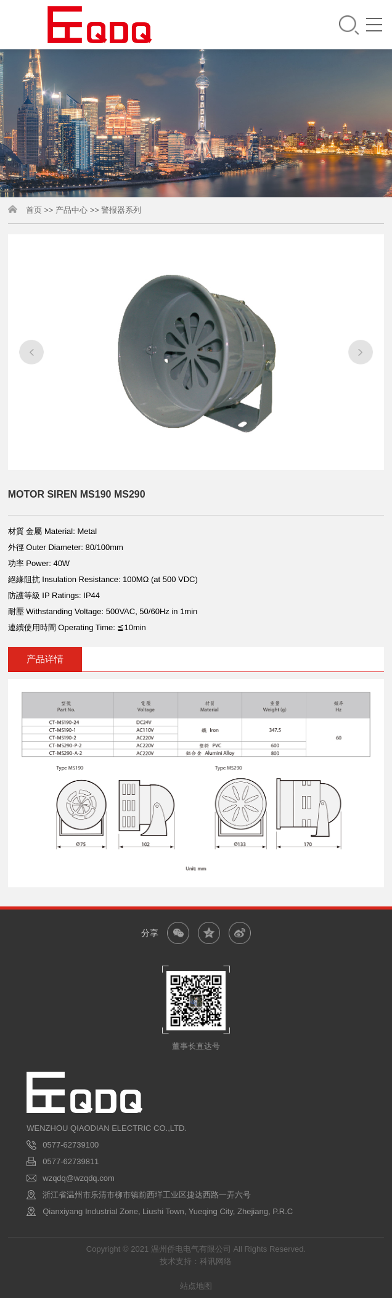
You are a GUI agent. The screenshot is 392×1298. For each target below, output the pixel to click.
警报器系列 (121, 211)
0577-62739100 (71, 1144)
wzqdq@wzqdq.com (79, 1178)
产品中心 (71, 211)
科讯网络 (216, 1261)
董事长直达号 (196, 1046)
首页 (34, 211)
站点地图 (196, 1286)
